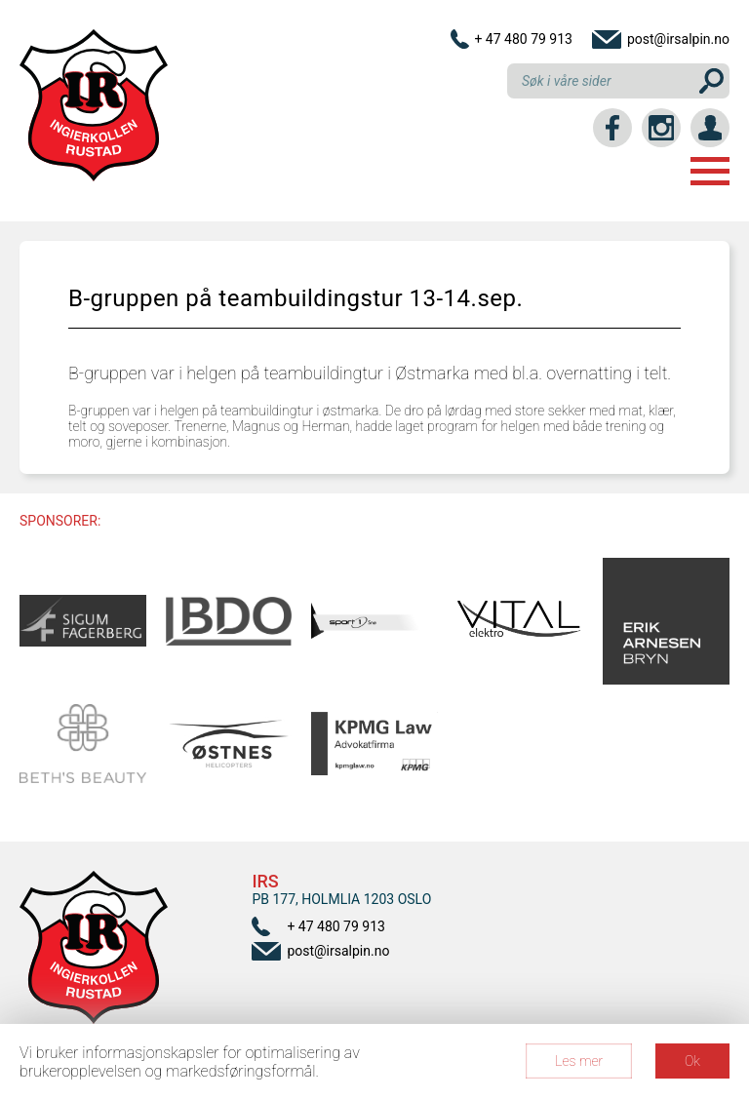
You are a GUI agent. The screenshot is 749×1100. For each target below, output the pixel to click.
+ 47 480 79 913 (523, 39)
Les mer (579, 1061)
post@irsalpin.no (678, 39)
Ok (692, 1061)
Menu (709, 171)
